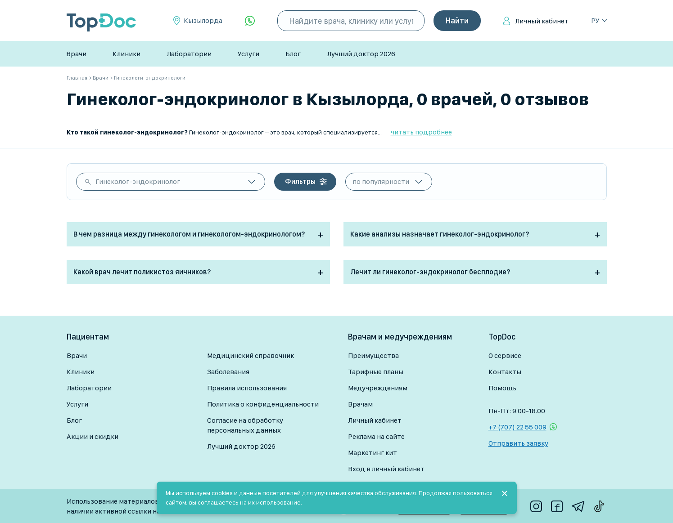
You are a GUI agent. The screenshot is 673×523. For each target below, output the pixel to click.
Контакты (504, 371)
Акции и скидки (92, 436)
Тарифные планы (375, 371)
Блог (293, 53)
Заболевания (228, 371)
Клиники (126, 53)
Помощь (502, 388)
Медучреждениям (377, 388)
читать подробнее (421, 132)
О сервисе (504, 355)
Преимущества (373, 355)
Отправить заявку (518, 443)
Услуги (248, 53)
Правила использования (247, 388)
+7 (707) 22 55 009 (517, 427)
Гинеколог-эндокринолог (137, 181)
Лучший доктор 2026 (361, 53)
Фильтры (300, 181)
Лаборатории (189, 53)
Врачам (360, 404)
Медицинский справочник (250, 355)
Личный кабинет (542, 21)
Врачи (76, 53)
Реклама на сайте (376, 436)
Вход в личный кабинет (386, 469)
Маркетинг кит (372, 452)
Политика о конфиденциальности (263, 404)
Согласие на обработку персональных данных (245, 425)
